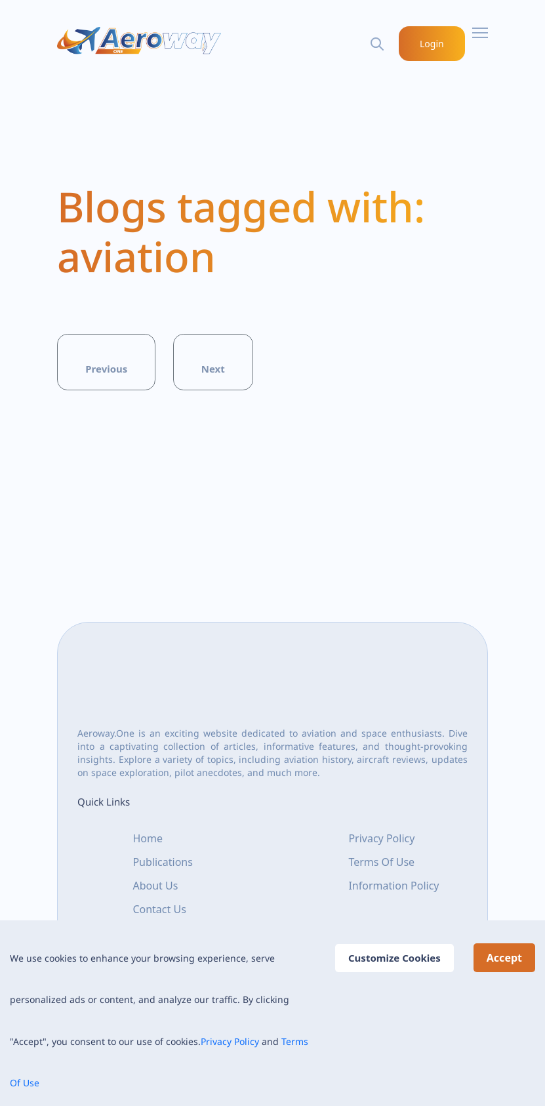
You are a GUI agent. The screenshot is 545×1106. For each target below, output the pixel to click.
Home (147, 838)
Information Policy (393, 885)
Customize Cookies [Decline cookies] (394, 957)
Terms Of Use (381, 862)
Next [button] (213, 368)
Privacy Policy (230, 1041)
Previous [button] (106, 368)
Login (432, 43)
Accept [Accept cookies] (504, 958)
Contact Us (159, 909)
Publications (162, 862)
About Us (155, 885)
